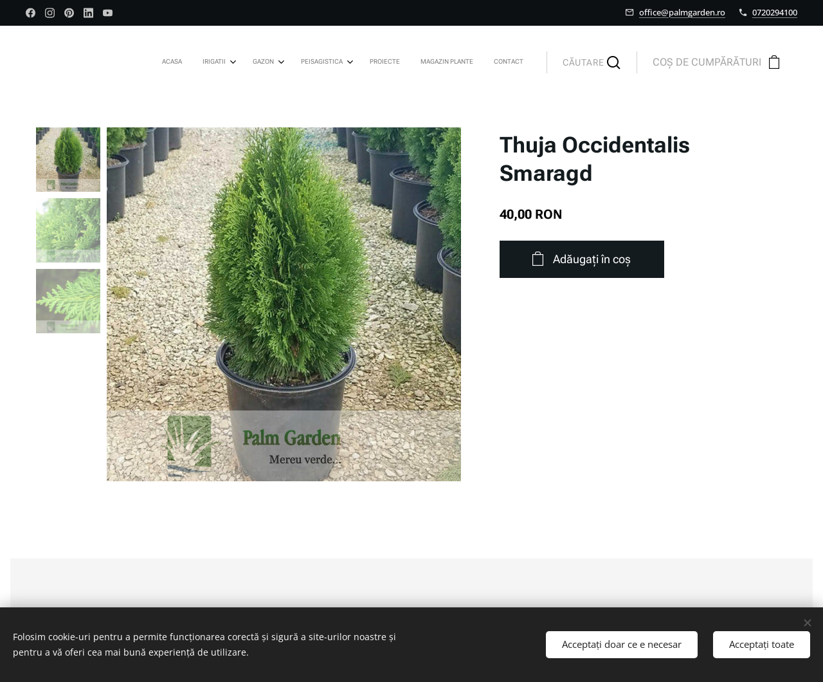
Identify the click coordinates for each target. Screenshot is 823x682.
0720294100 (774, 12)
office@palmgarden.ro (682, 12)
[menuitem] (384, 62)
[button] (592, 62)
